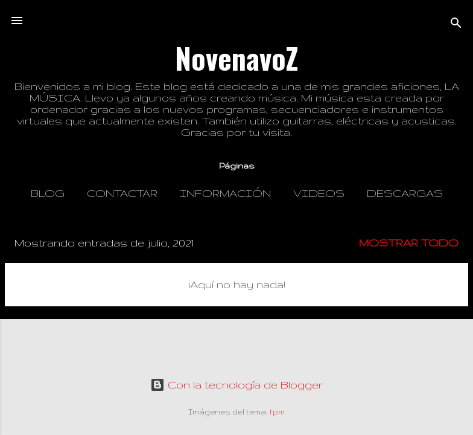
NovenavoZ (236, 57)
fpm (277, 412)
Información (225, 193)
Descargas (405, 193)
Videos (318, 193)
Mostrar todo (409, 242)
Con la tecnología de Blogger (236, 384)
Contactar (122, 193)
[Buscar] (456, 24)
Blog (48, 193)
